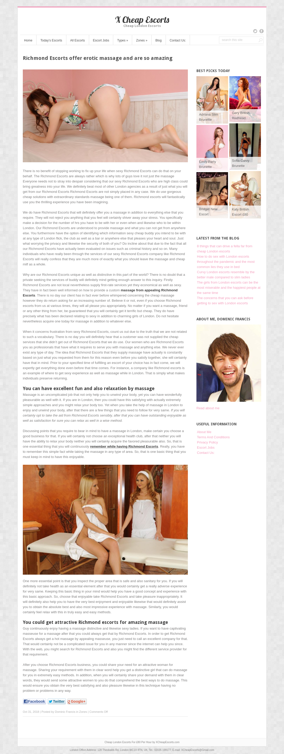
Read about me (207, 408)
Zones (141, 40)
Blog (158, 40)
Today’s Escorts (51, 40)
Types (122, 40)
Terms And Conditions (213, 437)
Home (28, 40)
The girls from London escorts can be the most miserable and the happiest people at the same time (228, 287)
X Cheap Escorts (142, 19)
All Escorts (77, 40)
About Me (204, 432)
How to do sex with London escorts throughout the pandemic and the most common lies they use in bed (226, 262)
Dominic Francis (65, 711)
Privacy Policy (207, 442)
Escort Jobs (101, 40)
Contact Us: (178, 40)
